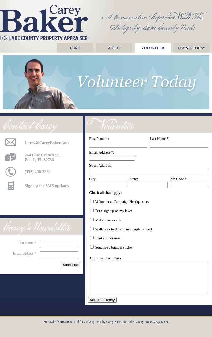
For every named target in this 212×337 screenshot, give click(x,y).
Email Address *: (101, 152)
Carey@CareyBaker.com (47, 142)
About (114, 48)
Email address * (24, 254)
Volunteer (152, 48)
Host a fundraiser (107, 238)
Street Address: (100, 165)
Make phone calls (108, 220)
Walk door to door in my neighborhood (123, 229)
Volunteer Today (102, 306)
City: (92, 179)
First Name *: (99, 139)
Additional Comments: (105, 258)
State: (134, 179)
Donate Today (192, 48)
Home (75, 48)
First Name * (26, 243)
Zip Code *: (178, 179)
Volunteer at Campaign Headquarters (122, 202)
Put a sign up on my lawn (113, 211)
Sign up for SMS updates (47, 186)
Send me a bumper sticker (114, 247)
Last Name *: (159, 139)
